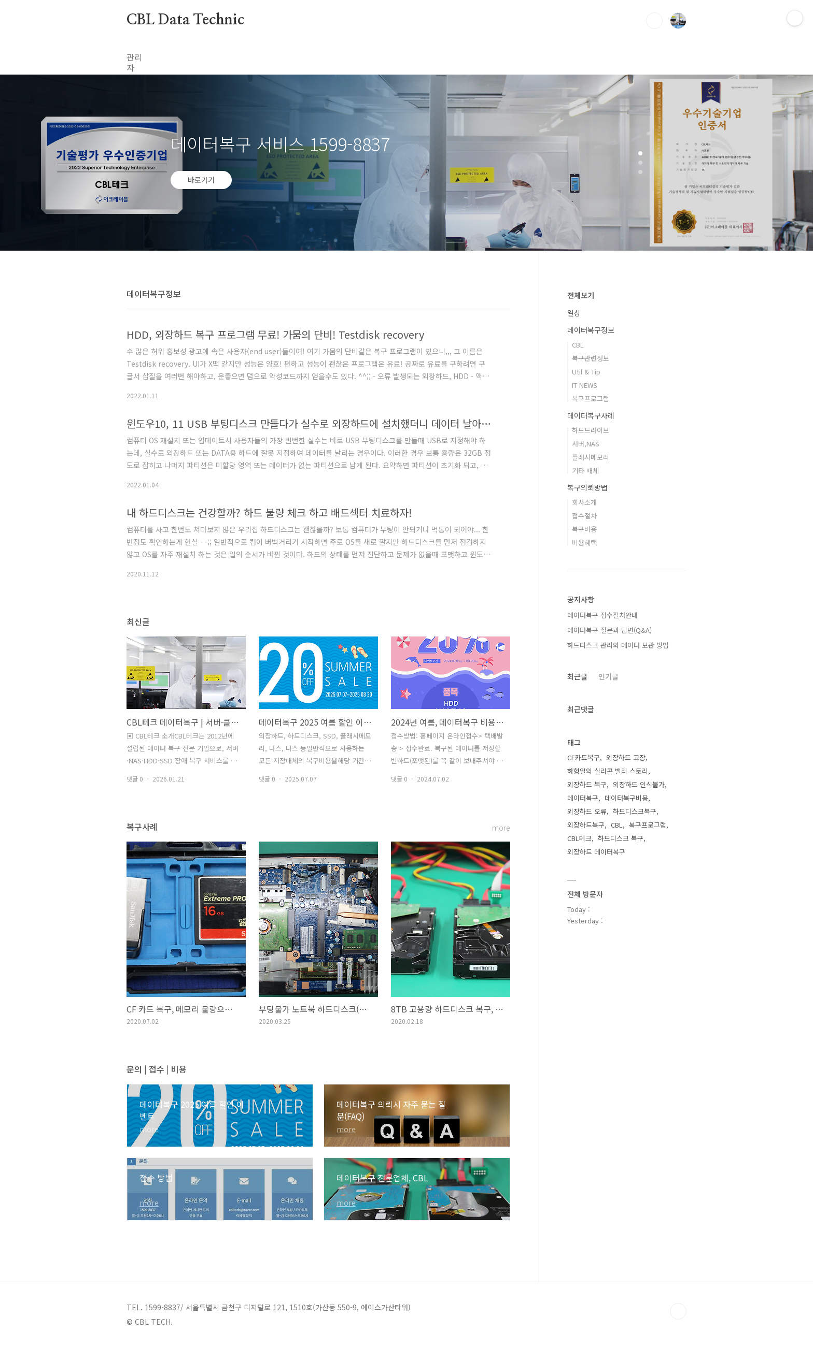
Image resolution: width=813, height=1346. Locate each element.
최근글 (577, 676)
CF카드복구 (583, 757)
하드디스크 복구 (620, 838)
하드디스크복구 (634, 811)
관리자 (138, 57)
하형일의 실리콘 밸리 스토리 (607, 771)
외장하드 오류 (587, 811)
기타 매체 (585, 470)
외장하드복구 (586, 825)
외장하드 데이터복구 (596, 852)
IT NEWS (584, 385)
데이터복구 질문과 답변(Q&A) (609, 630)
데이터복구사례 (590, 415)
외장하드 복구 (587, 784)
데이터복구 (582, 798)
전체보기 (580, 295)
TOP (678, 1311)
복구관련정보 (590, 358)
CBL (578, 345)
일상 (574, 313)
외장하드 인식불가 (639, 784)
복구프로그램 (590, 398)
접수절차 (584, 515)
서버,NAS (585, 443)
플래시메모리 (590, 457)
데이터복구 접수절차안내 (602, 615)
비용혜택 (584, 542)
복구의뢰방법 (587, 487)
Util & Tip (586, 372)
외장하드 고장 (626, 757)
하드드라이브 (590, 430)
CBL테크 (579, 838)
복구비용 (584, 529)
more (501, 828)
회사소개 (584, 502)
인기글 (608, 676)
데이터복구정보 (590, 330)
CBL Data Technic (185, 20)
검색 (654, 20)
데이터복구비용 (626, 798)
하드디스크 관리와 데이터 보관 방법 (618, 645)
